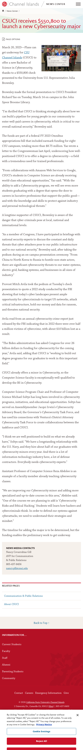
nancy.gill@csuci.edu (17, 568)
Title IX (35, 710)
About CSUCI (11, 604)
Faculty (6, 651)
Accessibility (45, 710)
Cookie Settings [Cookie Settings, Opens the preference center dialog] (41, 733)
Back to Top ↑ (41, 623)
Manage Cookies (68, 710)
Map (51, 706)
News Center (12, 11)
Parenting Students (12, 671)
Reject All (41, 743)
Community (8, 678)
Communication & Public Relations (23, 596)
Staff (4, 658)
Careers (29, 693)
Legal (56, 710)
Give (66, 693)
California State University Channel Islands (45, 702)
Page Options (11, 39)
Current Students (11, 644)
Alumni (6, 664)
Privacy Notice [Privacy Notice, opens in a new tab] (44, 726)
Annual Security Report (18, 710)
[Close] (77, 717)
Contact (18, 693)
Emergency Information (48, 693)
